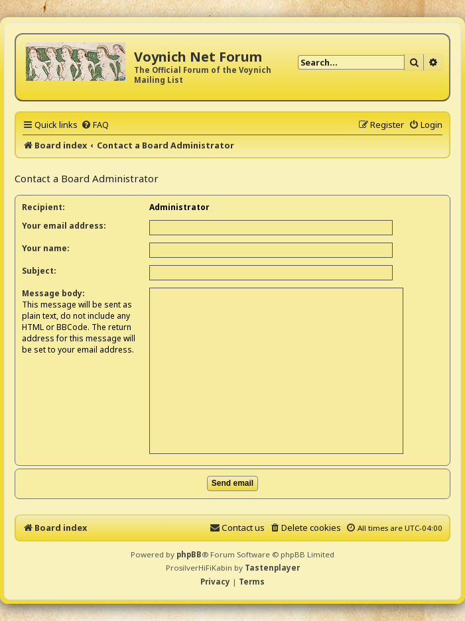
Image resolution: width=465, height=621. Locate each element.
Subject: (39, 270)
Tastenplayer (272, 568)
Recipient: (43, 207)
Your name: (46, 248)
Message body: (53, 293)
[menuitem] (95, 125)
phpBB (189, 554)
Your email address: (64, 225)
